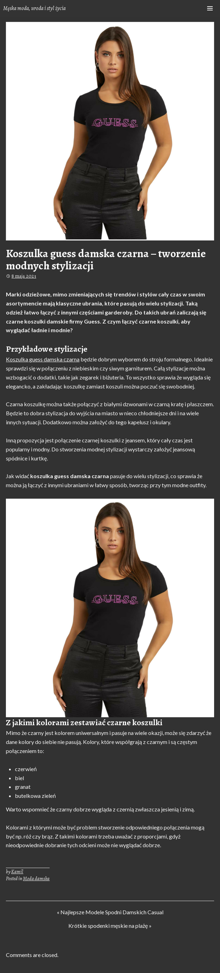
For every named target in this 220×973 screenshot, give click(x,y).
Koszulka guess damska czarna (42, 359)
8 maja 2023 (23, 275)
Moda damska (36, 878)
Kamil (17, 871)
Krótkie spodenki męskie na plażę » (110, 926)
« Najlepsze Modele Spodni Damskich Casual (110, 913)
